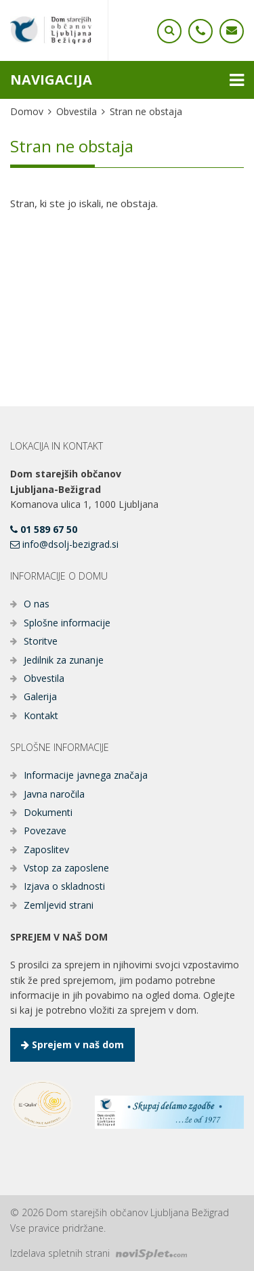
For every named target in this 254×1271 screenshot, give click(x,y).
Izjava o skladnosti (64, 886)
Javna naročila (54, 794)
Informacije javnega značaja (86, 775)
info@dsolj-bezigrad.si (64, 544)
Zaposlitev (46, 849)
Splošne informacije (67, 622)
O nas (36, 603)
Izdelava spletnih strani (98, 1253)
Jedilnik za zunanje (64, 659)
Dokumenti (48, 812)
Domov (26, 111)
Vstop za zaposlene (66, 867)
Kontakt (41, 715)
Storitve (41, 640)
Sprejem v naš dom (72, 1044)
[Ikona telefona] (169, 31)
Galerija (40, 696)
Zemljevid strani (58, 905)
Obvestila (76, 111)
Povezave (45, 830)
